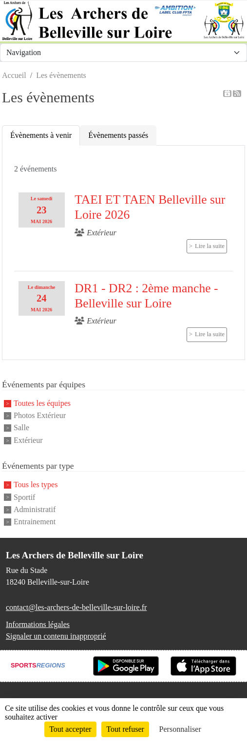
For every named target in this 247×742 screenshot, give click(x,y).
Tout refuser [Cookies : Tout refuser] (125, 729)
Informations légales (38, 624)
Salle (21, 428)
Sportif (24, 497)
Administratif (35, 509)
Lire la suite (210, 246)
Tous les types (35, 485)
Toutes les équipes (42, 403)
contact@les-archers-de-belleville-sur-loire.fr (76, 607)
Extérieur (28, 440)
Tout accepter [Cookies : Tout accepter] (70, 729)
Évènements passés (118, 135)
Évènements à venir (41, 135)
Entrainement (35, 522)
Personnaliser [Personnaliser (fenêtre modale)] (180, 729)
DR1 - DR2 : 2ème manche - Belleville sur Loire (146, 295)
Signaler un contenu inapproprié (56, 636)
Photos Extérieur (40, 415)
